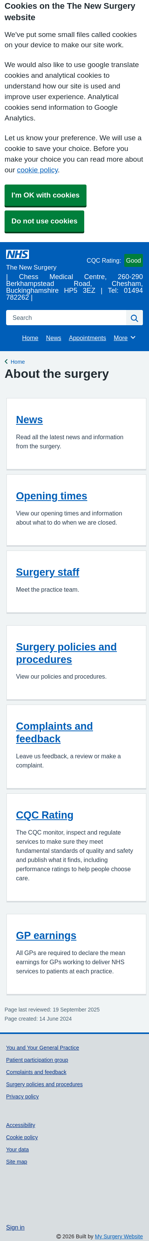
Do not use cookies (44, 221)
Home (30, 338)
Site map (16, 1161)
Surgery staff (47, 572)
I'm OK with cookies (45, 195)
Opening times (51, 496)
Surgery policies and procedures (66, 653)
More (125, 337)
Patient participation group (37, 1060)
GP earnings (46, 935)
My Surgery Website (119, 1236)
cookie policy (37, 169)
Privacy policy (22, 1096)
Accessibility (20, 1125)
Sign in (15, 1227)
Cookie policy (22, 1137)
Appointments (87, 338)
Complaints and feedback (54, 732)
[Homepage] (45, 260)
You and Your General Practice (42, 1047)
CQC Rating (45, 815)
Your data (17, 1149)
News (53, 338)
